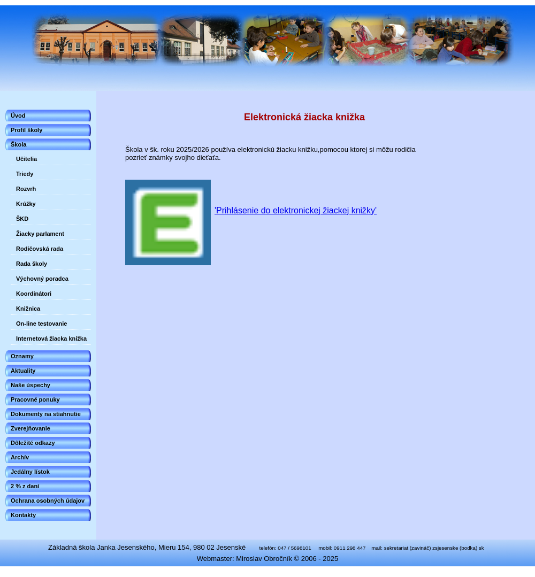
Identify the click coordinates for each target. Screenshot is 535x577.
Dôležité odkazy (33, 443)
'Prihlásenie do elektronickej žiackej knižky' (296, 210)
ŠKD (22, 219)
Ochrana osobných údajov (48, 500)
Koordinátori (33, 293)
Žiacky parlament (40, 233)
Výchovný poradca (42, 278)
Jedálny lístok (30, 471)
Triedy (24, 174)
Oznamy (22, 356)
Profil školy (26, 130)
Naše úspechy (30, 385)
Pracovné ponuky (35, 399)
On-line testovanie (41, 323)
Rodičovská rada (39, 248)
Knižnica (28, 308)
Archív (20, 457)
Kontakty (23, 515)
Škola (18, 144)
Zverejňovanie (30, 428)
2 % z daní (25, 486)
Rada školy (31, 263)
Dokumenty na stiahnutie (46, 414)
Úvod (18, 115)
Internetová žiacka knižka (51, 338)
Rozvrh (26, 189)
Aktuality (23, 370)
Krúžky (26, 204)
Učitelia (26, 159)
